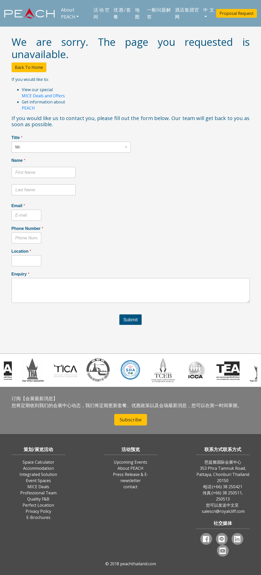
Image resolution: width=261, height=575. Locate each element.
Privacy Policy (38, 511)
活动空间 (101, 13)
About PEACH (68, 13)
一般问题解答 (159, 13)
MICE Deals (38, 486)
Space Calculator (38, 462)
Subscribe (131, 420)
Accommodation (38, 468)
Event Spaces (38, 480)
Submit (130, 319)
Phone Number (27, 228)
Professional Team (38, 493)
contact (130, 486)
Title (17, 137)
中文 (208, 10)
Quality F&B (38, 499)
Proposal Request (237, 13)
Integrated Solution (38, 474)
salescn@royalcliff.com (223, 511)
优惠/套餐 (122, 13)
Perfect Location (38, 505)
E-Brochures (38, 517)
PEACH (28, 108)
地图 (137, 13)
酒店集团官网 (187, 13)
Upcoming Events (130, 462)
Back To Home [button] (29, 67)
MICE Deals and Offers (43, 96)
